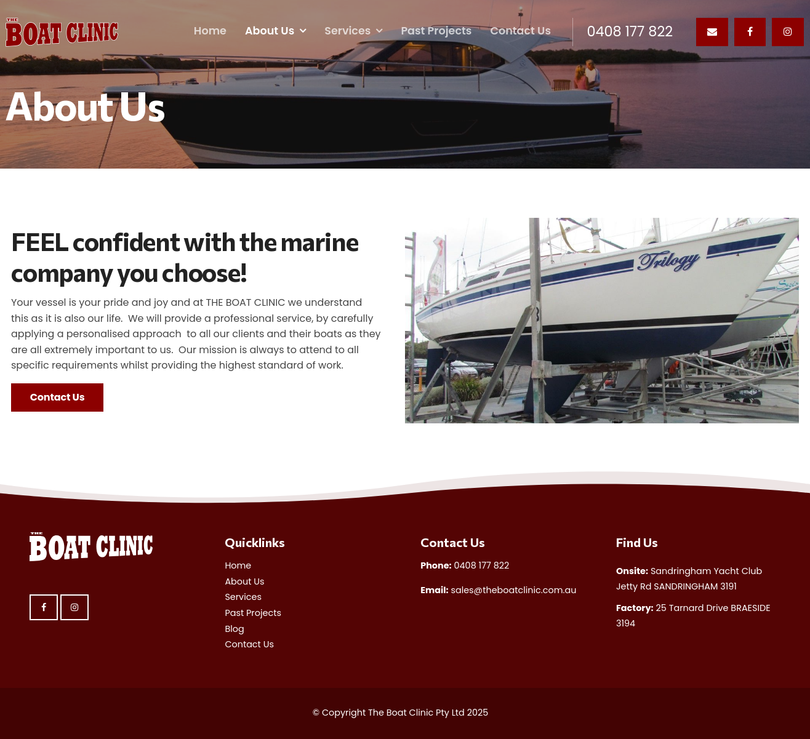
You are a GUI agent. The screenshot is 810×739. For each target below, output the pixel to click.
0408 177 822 (630, 32)
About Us (269, 30)
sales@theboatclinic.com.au (498, 590)
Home (210, 30)
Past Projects (436, 30)
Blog (234, 629)
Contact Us (520, 30)
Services (347, 30)
